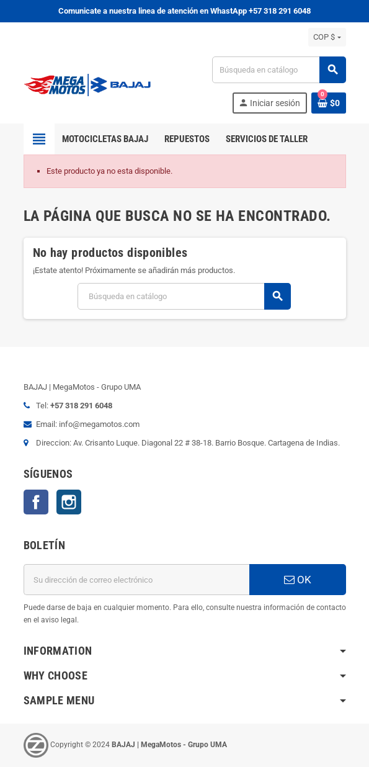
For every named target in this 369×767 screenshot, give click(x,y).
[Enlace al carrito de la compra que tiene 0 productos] (328, 103)
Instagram (68, 502)
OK (297, 579)
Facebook (36, 502)
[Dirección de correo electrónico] (136, 579)
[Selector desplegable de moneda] (326, 37)
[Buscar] (278, 69)
